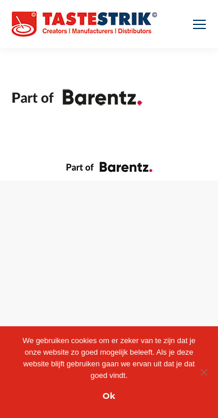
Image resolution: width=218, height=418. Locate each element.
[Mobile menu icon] (199, 24)
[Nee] (203, 372)
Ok (108, 396)
